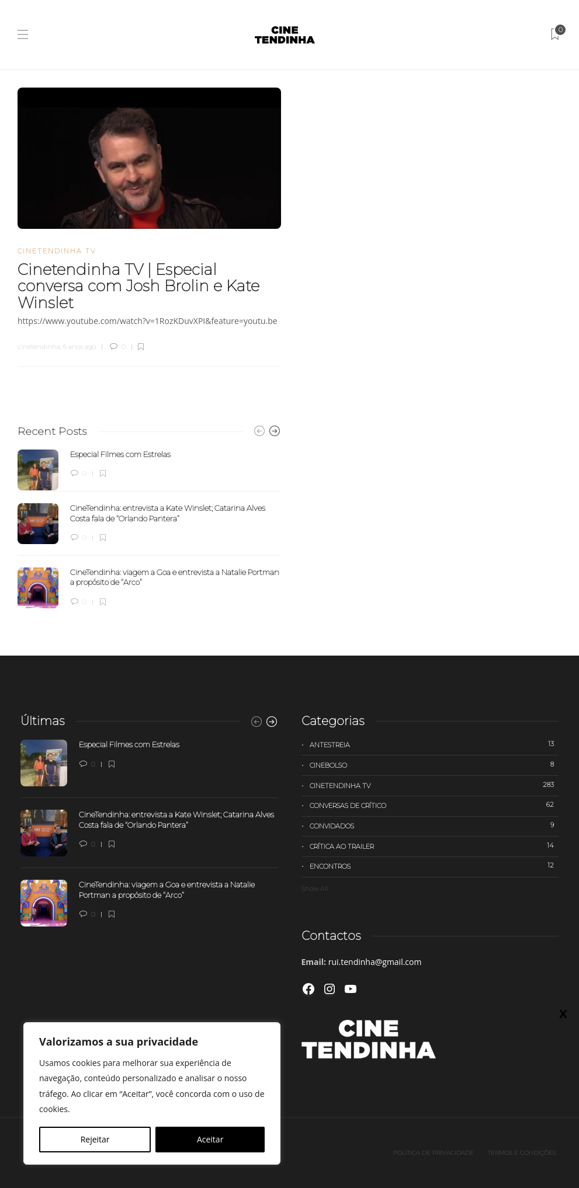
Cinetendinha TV (57, 251)
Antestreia (434, 744)
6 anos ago (79, 347)
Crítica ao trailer (434, 846)
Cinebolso (434, 764)
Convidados (434, 825)
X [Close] (563, 1013)
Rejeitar (95, 1139)
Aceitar (210, 1139)
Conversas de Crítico (434, 805)
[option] (149, 529)
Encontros (434, 865)
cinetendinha (39, 347)
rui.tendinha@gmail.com (375, 961)
